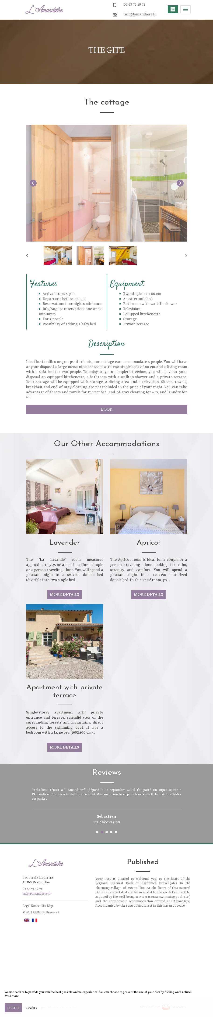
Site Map (47, 905)
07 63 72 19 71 (134, 5)
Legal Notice (31, 905)
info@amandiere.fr (140, 14)
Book (106, 409)
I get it (13, 1007)
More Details (64, 594)
